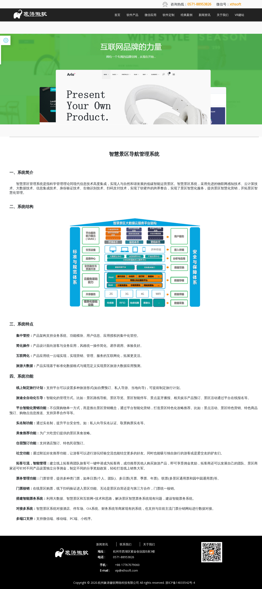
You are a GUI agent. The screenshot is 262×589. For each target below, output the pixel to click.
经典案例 (186, 15)
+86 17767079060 (127, 565)
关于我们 (222, 15)
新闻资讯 (204, 15)
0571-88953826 (123, 557)
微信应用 (150, 15)
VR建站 (239, 15)
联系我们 (125, 544)
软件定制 (168, 15)
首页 (117, 15)
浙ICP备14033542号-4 (180, 583)
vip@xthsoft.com (126, 570)
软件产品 (132, 15)
